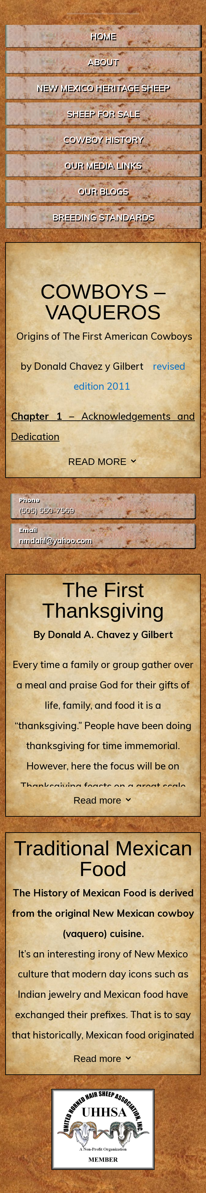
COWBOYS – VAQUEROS (102, 302)
